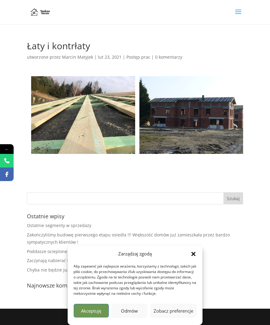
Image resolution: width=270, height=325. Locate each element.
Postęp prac (138, 57)
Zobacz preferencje (173, 311)
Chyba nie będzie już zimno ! (56, 270)
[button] (193, 254)
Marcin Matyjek (77, 57)
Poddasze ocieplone (47, 251)
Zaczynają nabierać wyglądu (55, 260)
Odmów (129, 311)
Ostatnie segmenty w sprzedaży (59, 225)
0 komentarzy (168, 57)
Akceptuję (91, 311)
